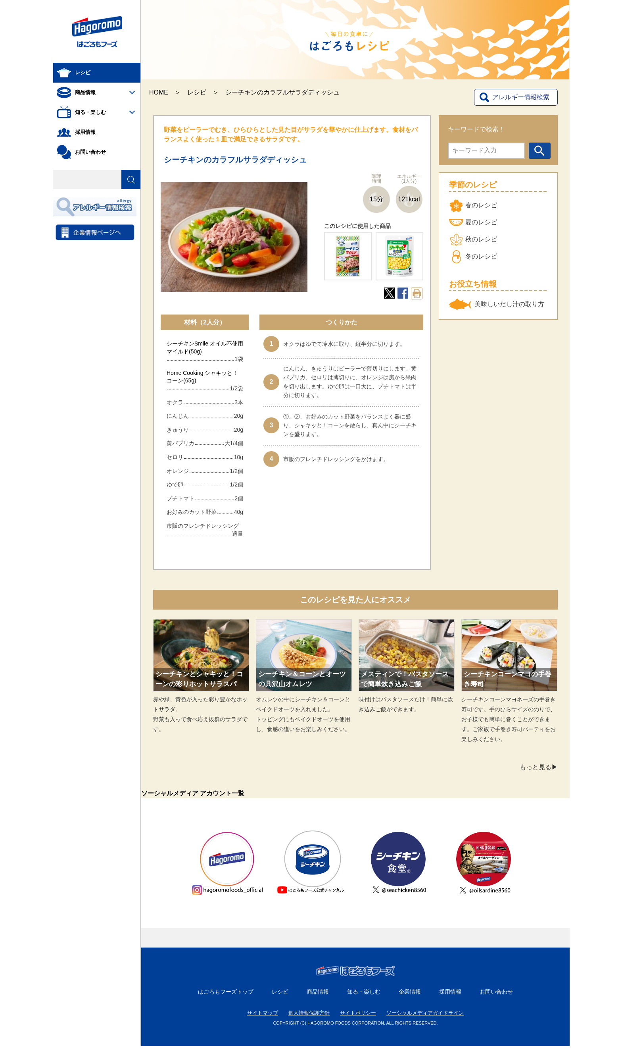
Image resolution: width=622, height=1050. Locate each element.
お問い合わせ (496, 995)
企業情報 (410, 995)
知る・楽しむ (363, 995)
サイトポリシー (358, 1016)
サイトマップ (262, 1016)
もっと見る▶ (539, 767)
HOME (158, 92)
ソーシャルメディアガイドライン (425, 1016)
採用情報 (450, 995)
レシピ (196, 92)
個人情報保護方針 (309, 1016)
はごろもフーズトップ (225, 995)
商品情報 (318, 995)
